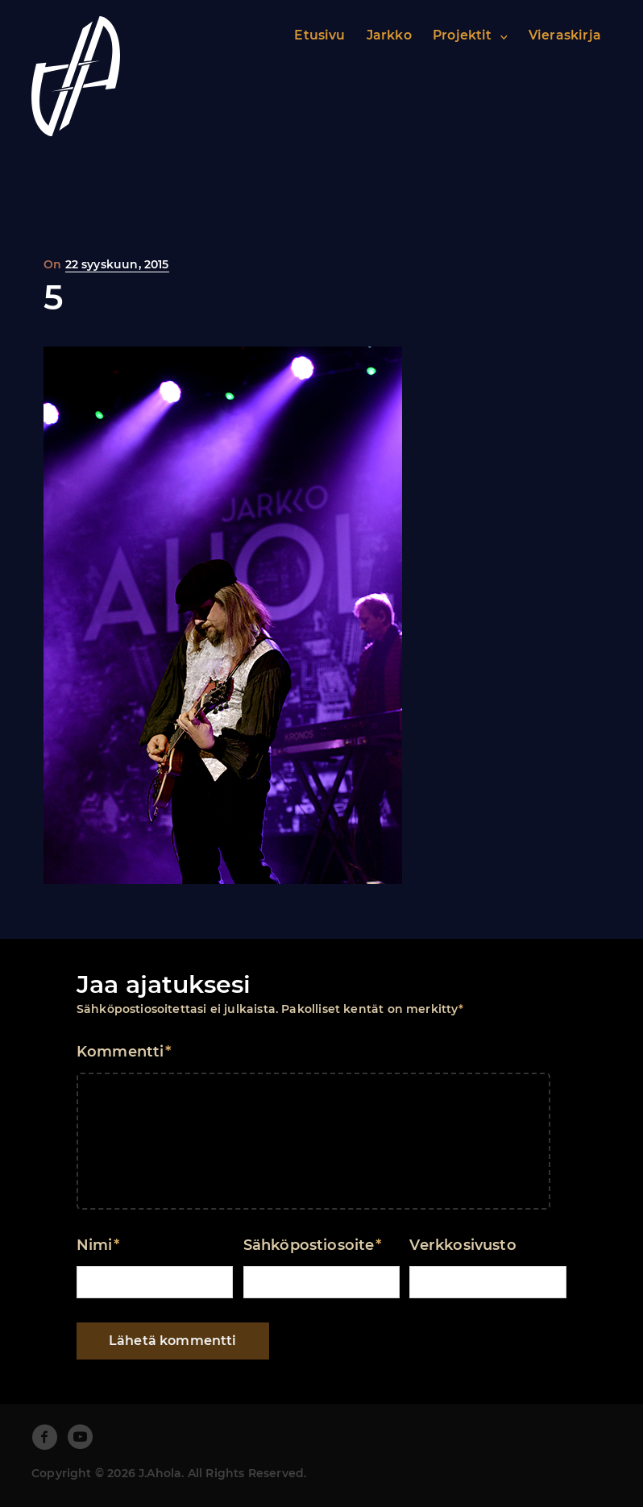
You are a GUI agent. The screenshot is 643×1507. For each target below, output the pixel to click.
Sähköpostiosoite (312, 1245)
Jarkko (389, 35)
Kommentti (124, 1052)
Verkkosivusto (462, 1245)
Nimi (98, 1245)
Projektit (462, 35)
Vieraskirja (565, 35)
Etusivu (319, 35)
